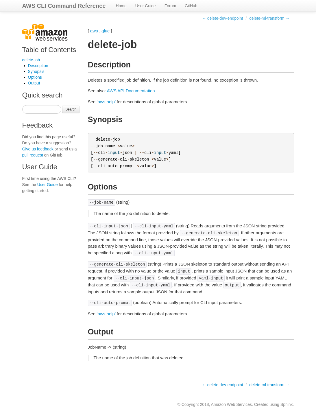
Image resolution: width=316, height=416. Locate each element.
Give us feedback (37, 149)
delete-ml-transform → (269, 18)
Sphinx (286, 404)
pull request (32, 155)
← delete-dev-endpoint (222, 18)
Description (38, 65)
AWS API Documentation (131, 90)
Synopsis (36, 71)
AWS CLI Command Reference (64, 6)
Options (35, 77)
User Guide (145, 5)
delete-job (31, 60)
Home (121, 5)
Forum (170, 5)
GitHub (191, 5)
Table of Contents (49, 50)
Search (70, 109)
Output (34, 83)
